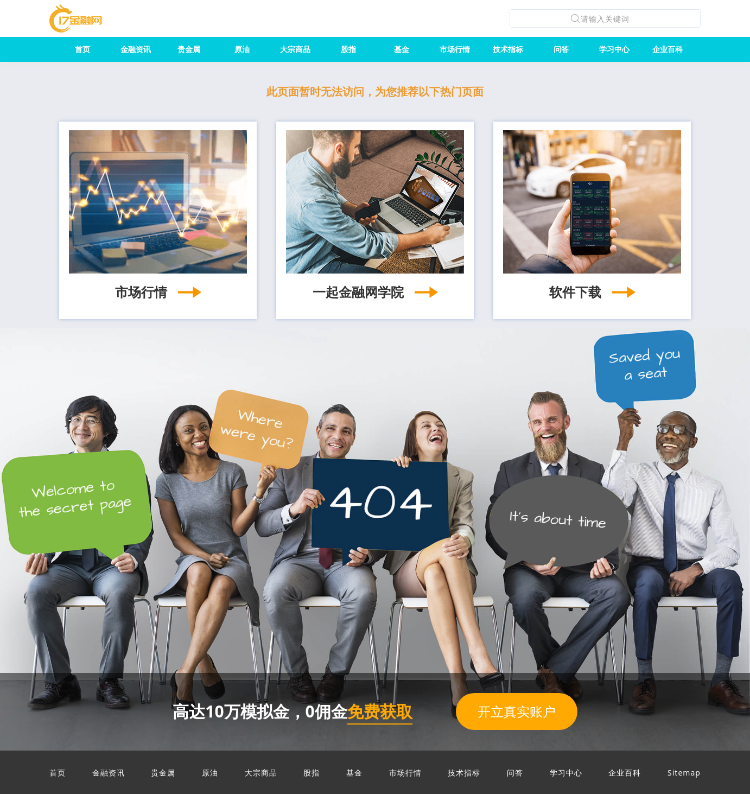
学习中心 (614, 49)
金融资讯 (135, 49)
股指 (348, 49)
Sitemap (684, 772)
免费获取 (379, 711)
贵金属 (188, 49)
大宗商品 (295, 49)
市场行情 (455, 49)
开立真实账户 (517, 711)
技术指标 (508, 49)
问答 (561, 49)
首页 (82, 49)
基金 (401, 49)
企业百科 (667, 49)
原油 (242, 49)
